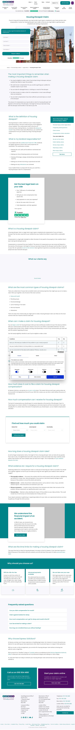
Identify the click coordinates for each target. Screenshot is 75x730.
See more (62, 154)
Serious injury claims (58, 145)
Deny (20, 376)
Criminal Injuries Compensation (46, 8)
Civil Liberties (64, 8)
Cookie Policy (28, 724)
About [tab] (55, 355)
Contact (39, 2)
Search (45, 3)
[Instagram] (22, 718)
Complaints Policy (14, 724)
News (34, 2)
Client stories (56, 131)
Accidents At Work (5, 8)
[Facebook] (24, 718)
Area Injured (32, 427)
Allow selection (37, 376)
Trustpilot (32, 653)
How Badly (50, 427)
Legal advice (25, 67)
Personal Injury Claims (24, 8)
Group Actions (70, 8)
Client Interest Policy (36, 724)
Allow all (55, 376)
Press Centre (7, 724)
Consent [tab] (19, 355)
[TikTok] (32, 718)
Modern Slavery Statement (65, 724)
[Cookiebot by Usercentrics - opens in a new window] (58, 352)
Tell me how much (19, 435)
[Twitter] (28, 718)
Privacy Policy (21, 724)
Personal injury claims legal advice (62, 125)
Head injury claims (57, 148)
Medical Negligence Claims (34, 8)
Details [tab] (37, 355)
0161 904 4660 (56, 3)
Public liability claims (58, 142)
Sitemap (37, 725)
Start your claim (68, 3)
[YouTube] (30, 718)
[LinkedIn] (26, 718)
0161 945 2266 (62, 699)
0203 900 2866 (68, 704)
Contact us (65, 713)
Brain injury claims (58, 151)
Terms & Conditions (54, 724)
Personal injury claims (16, 67)
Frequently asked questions (60, 128)
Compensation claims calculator (61, 133)
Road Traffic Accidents (14, 8)
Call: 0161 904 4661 (19, 684)
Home (8, 67)
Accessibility (42, 725)
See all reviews (37, 278)
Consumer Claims (57, 8)
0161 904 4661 (66, 701)
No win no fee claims (58, 139)
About (21, 2)
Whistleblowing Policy (45, 724)
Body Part (14, 427)
